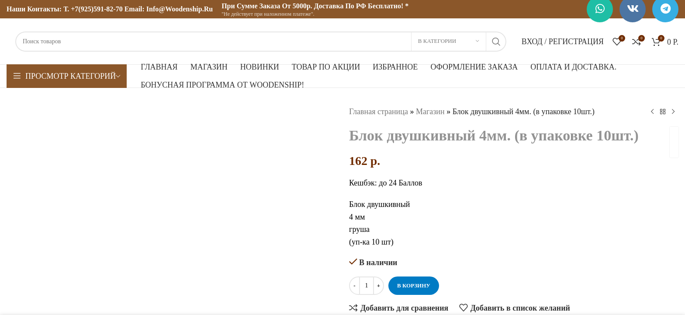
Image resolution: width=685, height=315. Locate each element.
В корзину (413, 285)
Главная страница (378, 111)
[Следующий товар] (673, 111)
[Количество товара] (366, 285)
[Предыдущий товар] (652, 111)
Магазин (430, 111)
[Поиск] (260, 42)
